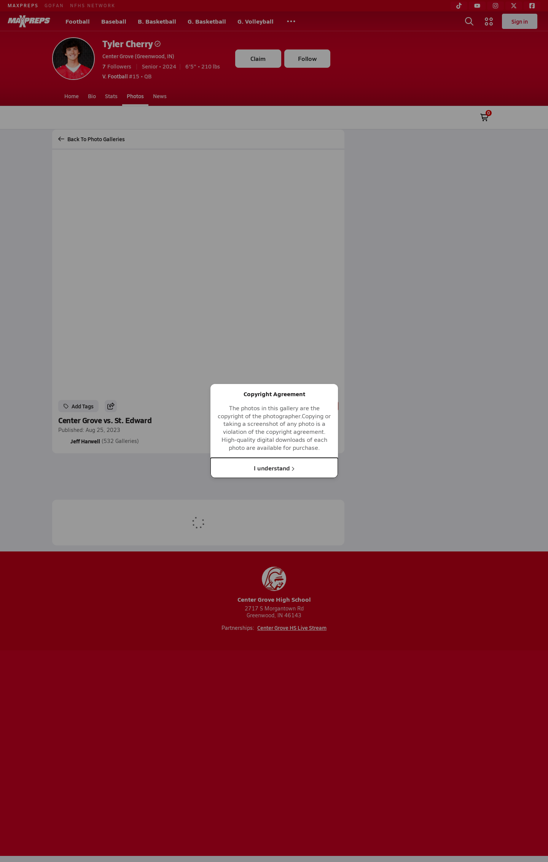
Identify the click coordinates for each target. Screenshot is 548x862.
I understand (274, 467)
